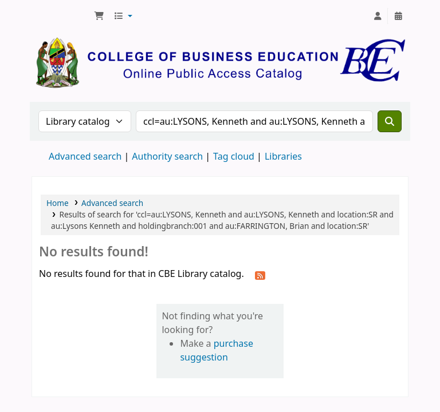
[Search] (390, 121)
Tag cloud (233, 156)
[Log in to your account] (377, 16)
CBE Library (60, 16)
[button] (99, 16)
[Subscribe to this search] (260, 275)
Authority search (167, 156)
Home (57, 202)
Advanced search (85, 156)
